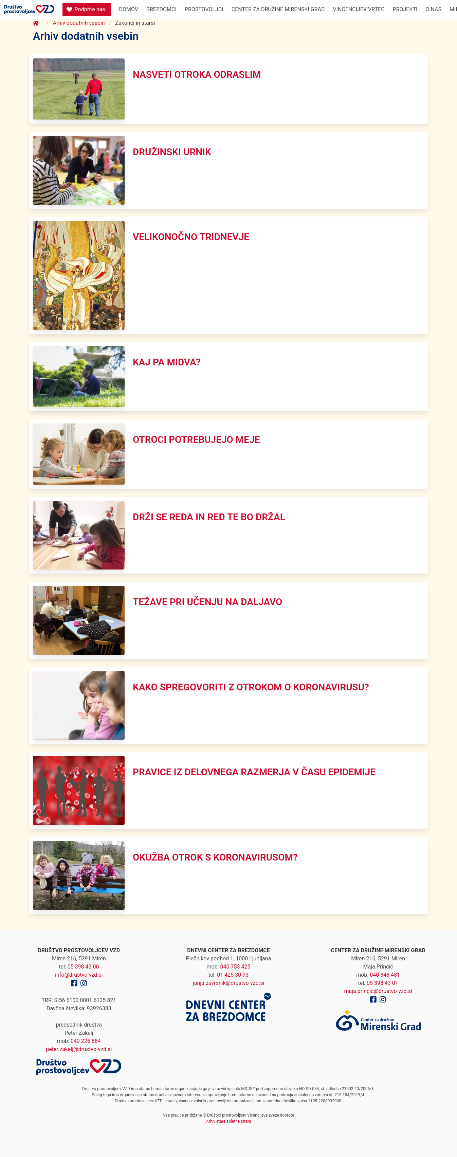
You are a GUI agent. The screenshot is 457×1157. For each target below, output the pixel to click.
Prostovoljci (204, 9)
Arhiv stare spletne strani (228, 1121)
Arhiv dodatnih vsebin (79, 23)
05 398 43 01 (382, 983)
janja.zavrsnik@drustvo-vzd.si (228, 983)
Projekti (405, 9)
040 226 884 (86, 1041)
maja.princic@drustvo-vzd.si (378, 991)
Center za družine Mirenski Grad (278, 9)
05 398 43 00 (83, 966)
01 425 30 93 (233, 975)
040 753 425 (235, 966)
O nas (433, 9)
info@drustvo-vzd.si (79, 975)
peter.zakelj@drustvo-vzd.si (79, 1049)
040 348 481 (385, 975)
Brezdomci (161, 9)
